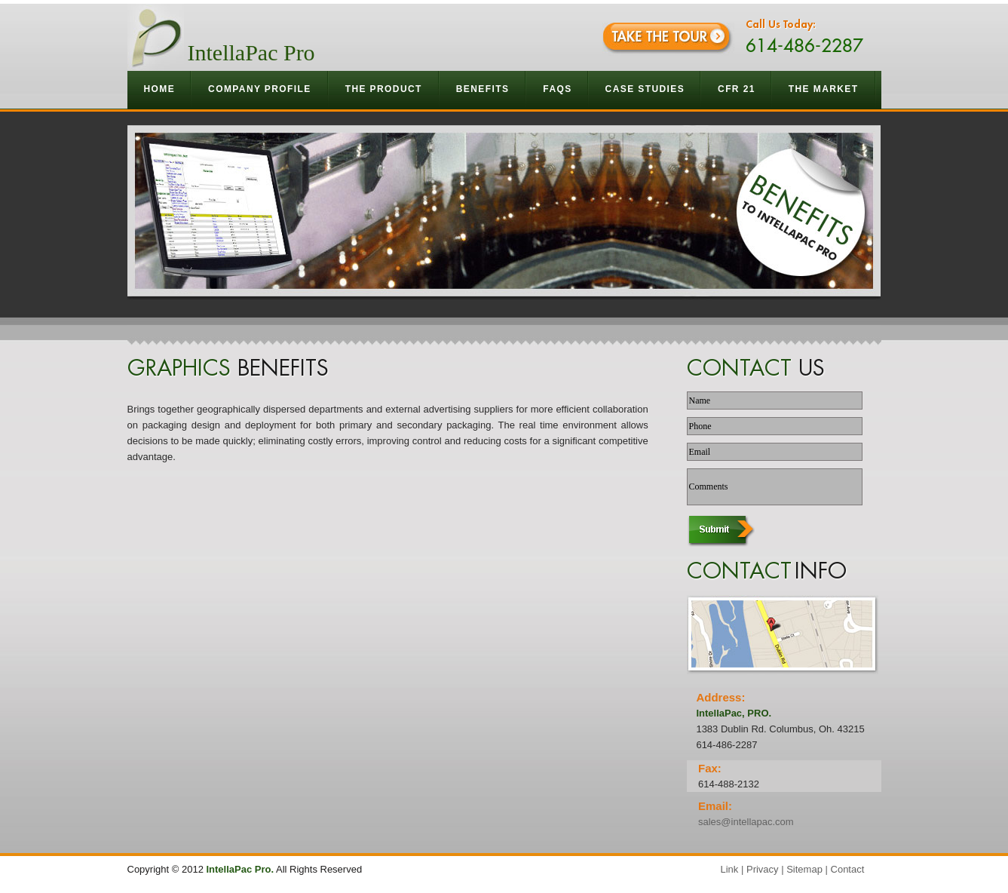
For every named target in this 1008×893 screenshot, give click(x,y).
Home (160, 89)
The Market (824, 89)
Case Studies (645, 89)
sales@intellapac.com (746, 821)
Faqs (557, 89)
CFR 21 (736, 89)
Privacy (762, 869)
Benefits (483, 89)
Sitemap (804, 869)
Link (730, 869)
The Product (384, 89)
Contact (848, 869)
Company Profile (260, 89)
